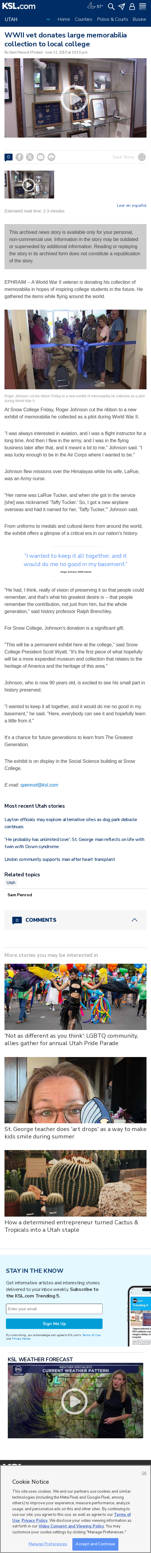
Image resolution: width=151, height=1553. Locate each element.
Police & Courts (112, 19)
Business (142, 19)
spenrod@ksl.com (39, 784)
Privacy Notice (21, 1339)
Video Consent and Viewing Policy (71, 1526)
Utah (11, 882)
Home (64, 19)
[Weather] (95, 6)
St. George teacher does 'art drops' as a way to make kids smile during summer (75, 1133)
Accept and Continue (95, 1544)
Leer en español (132, 206)
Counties (83, 19)
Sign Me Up (54, 1324)
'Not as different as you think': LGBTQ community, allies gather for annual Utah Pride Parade (71, 1039)
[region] (75, 1509)
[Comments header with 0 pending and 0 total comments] (75, 920)
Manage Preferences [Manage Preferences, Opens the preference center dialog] (48, 1544)
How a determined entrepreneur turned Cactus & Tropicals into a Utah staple (71, 1226)
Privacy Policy (35, 1520)
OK (144, 1473)
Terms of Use (91, 1335)
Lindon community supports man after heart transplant (59, 859)
